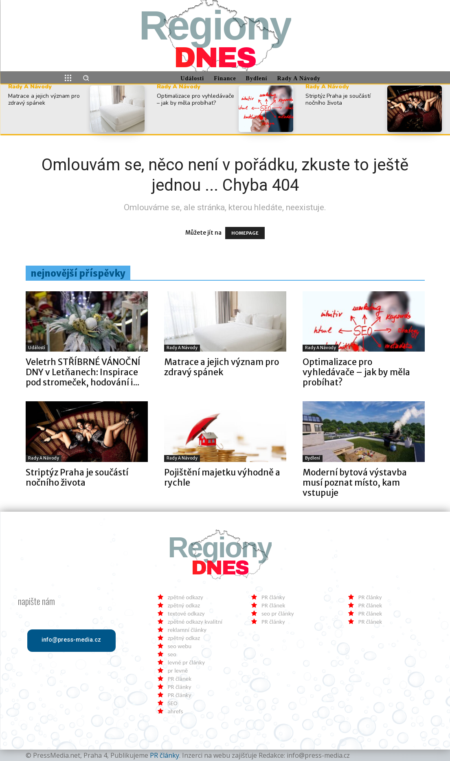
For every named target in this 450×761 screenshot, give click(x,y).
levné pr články (186, 662)
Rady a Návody (30, 87)
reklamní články (187, 629)
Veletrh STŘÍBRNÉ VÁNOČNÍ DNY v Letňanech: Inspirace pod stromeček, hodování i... (83, 372)
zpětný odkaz (184, 605)
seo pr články (277, 613)
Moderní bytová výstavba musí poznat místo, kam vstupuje (355, 482)
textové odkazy (186, 613)
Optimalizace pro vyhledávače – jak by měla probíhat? (195, 99)
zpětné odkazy (185, 597)
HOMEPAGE (245, 233)
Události (36, 347)
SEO (173, 703)
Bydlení (312, 458)
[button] (86, 78)
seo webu (179, 646)
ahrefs (175, 711)
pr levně (178, 670)
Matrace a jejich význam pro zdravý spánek (44, 99)
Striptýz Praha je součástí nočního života (338, 99)
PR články (179, 687)
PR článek (179, 678)
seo (172, 654)
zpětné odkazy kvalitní (195, 621)
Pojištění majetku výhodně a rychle (222, 477)
